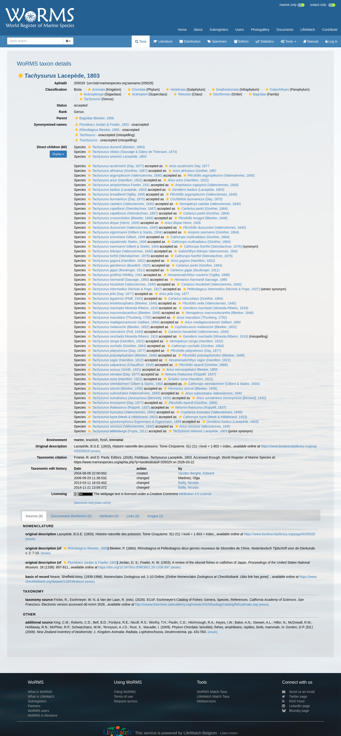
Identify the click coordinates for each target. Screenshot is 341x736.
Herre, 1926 (180, 223)
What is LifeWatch (41, 696)
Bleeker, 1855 (189, 369)
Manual (310, 41)
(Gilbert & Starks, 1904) (125, 232)
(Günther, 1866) (201, 365)
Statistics (265, 41)
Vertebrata (175, 89)
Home (182, 29)
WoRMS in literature (42, 715)
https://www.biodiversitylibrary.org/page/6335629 (279, 534)
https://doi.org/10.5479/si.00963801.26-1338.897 (134, 567)
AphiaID (60, 83)
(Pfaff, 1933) (115, 298)
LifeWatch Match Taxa (213, 696)
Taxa (140, 41)
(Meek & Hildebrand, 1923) (122, 417)
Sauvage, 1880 (198, 279)
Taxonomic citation (52, 457)
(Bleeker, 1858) (115, 388)
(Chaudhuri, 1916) (120, 365)
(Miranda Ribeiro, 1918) (213, 308)
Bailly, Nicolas (188, 483)
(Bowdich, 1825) (119, 265)
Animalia (96, 89)
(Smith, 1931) (114, 369)
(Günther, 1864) (202, 208)
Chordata (136, 89)
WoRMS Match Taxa (212, 692)
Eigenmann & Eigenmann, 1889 (134, 422)
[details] (95, 451)
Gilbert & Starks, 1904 (123, 246)
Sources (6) (34, 516)
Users (239, 29)
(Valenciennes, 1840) (124, 175)
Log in (331, 41)
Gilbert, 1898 (116, 237)
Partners (34, 706)
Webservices (206, 701)
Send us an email (298, 692)
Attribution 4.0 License (195, 494)
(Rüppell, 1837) (188, 374)
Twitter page (294, 696)
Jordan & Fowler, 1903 (101, 124)
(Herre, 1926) (113, 223)
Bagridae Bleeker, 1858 (94, 118)
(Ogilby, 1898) (196, 275)
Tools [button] (288, 41)
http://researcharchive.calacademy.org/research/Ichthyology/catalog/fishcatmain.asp (196, 604)
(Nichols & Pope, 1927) (124, 289)
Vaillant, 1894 (210, 322)
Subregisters (219, 29)
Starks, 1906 (116, 242)
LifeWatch (308, 29)
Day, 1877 (186, 166)
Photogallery (260, 29)
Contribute (329, 29)
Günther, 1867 (191, 171)
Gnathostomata (225, 89)
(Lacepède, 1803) (117, 190)
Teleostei (181, 94)
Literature (162, 41)
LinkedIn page (296, 706)
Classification (56, 89)
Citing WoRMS (125, 692)
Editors (241, 41)
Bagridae (256, 94)
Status (62, 105)
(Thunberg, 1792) (119, 317)
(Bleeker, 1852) (118, 327)
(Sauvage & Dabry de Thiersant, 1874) (132, 152)
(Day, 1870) (116, 199)
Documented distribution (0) (71, 516)
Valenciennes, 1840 (205, 251)
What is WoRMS (40, 692)
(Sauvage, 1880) (118, 279)
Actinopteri (137, 94)
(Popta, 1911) (117, 431)
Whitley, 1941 (114, 275)
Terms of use (123, 696)
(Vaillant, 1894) (123, 322)
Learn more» (229, 733)
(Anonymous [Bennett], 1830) (129, 398)
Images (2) (155, 516)
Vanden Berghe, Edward (196, 473)
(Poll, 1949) (115, 332)
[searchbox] (34, 41)
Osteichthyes (276, 89)
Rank (63, 112)
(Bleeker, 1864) (116, 147)
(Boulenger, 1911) (116, 270)
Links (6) (132, 516)
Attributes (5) (108, 516)
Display (58, 154)
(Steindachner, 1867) (121, 208)
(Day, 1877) (115, 166)
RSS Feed (293, 701)
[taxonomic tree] (84, 502)
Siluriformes (219, 94)
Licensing (59, 494)
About (198, 29)
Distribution (189, 41)
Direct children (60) (52, 147)
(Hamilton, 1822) (115, 180)
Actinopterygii (91, 94)
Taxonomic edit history (49, 468)
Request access (126, 701)
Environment (57, 440)
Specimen (217, 41)
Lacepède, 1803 (117, 156)
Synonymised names (50, 124)
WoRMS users (38, 711)
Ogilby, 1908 (116, 194)
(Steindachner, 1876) (210, 246)
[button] (20, 75)
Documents (285, 29)
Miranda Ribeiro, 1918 (122, 308)
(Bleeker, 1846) (120, 218)
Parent (62, 118)
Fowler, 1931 (118, 185)
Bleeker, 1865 (96, 130)
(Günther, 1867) (117, 171)
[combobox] (35, 41)
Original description (51, 446)
